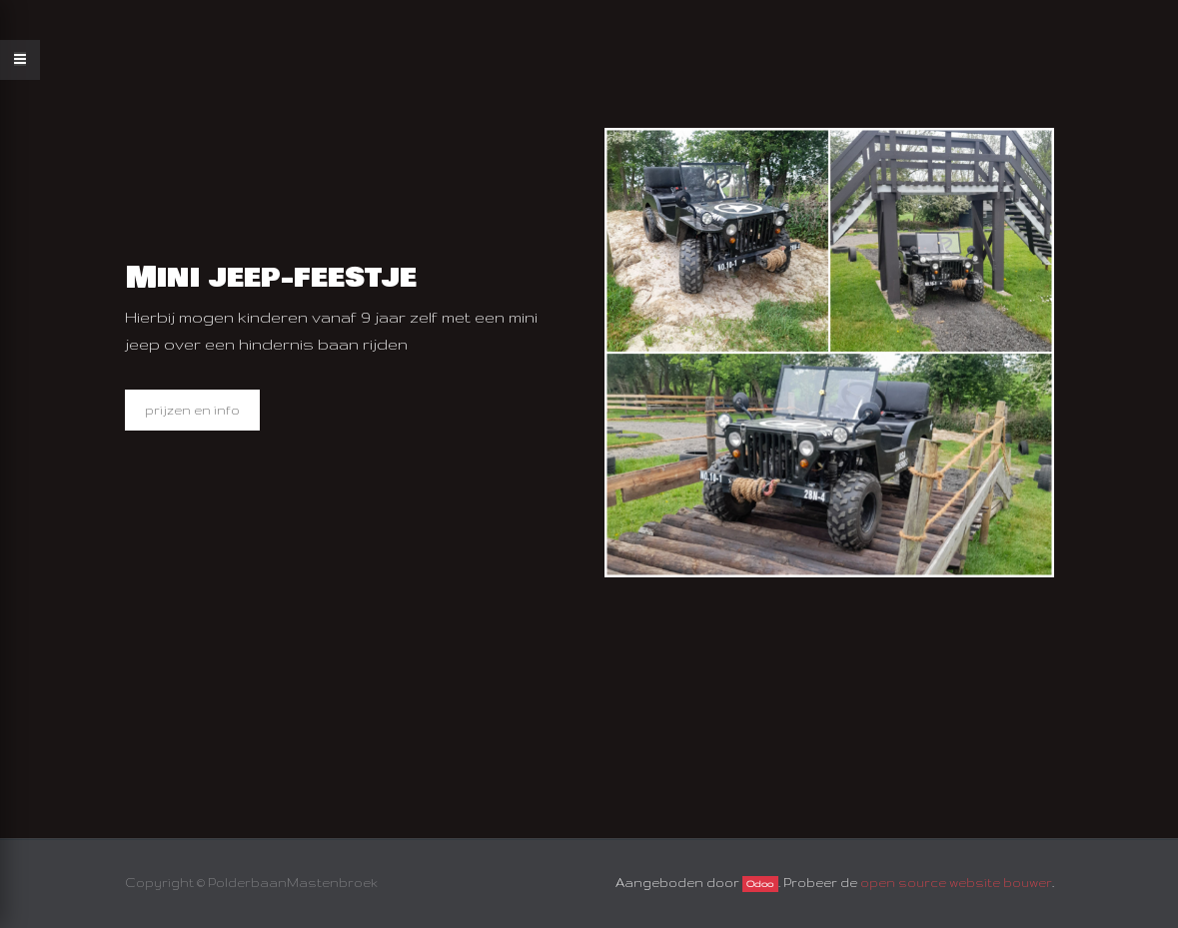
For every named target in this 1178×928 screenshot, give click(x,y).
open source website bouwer (956, 882)
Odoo (759, 884)
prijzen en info (192, 410)
